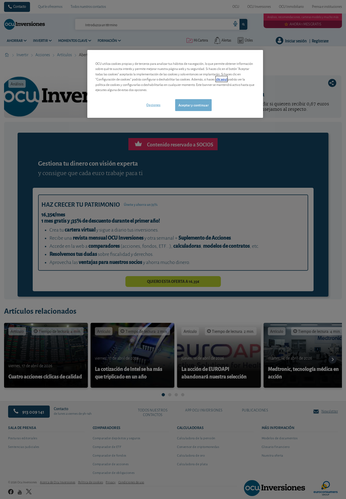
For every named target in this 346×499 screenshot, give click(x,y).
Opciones (153, 104)
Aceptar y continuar (193, 105)
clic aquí (221, 79)
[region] (175, 84)
